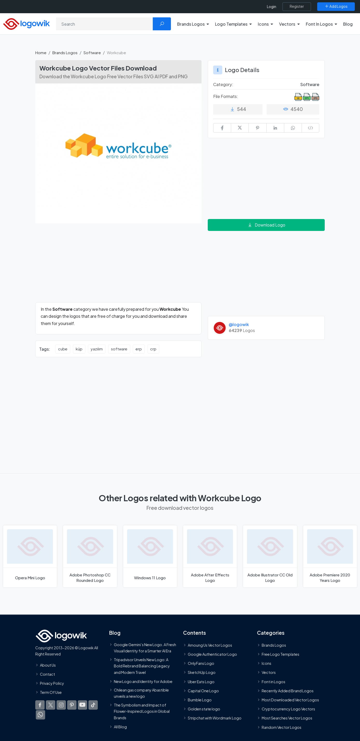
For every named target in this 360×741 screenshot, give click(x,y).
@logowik (239, 324)
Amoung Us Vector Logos (210, 645)
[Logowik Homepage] (26, 23)
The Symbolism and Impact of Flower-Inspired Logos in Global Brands (142, 711)
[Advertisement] (118, 266)
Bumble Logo (200, 699)
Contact (47, 674)
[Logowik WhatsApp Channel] (40, 714)
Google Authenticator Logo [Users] (212, 654)
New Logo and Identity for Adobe (143, 681)
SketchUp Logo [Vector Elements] (202, 672)
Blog (348, 24)
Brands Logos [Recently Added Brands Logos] (274, 645)
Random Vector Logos (281, 727)
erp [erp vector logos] (139, 349)
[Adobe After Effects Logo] (210, 556)
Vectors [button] (287, 24)
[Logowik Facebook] (40, 705)
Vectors (269, 672)
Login (271, 6)
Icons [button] (263, 24)
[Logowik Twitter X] (50, 705)
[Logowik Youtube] (82, 705)
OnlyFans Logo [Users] (201, 663)
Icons (266, 663)
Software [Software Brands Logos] (309, 84)
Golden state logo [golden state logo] (204, 709)
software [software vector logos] (119, 349)
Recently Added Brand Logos (288, 690)
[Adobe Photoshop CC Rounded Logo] (90, 556)
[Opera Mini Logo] (30, 556)
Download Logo (266, 225)
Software (92, 52)
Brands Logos (65, 52)
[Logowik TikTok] (93, 705)
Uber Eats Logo (201, 681)
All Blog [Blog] (120, 726)
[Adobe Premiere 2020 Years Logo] (330, 556)
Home (40, 52)
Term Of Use (51, 692)
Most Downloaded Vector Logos (290, 699)
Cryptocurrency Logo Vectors (288, 709)
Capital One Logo (203, 690)
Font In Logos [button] (319, 24)
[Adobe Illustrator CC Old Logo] (270, 556)
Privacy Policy (52, 683)
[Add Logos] (336, 6)
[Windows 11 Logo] (150, 556)
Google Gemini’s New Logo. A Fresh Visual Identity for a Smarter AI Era (145, 647)
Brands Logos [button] (191, 24)
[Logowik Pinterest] (72, 705)
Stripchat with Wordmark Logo (214, 718)
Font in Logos (273, 681)
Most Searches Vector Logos (287, 718)
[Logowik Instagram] (61, 705)
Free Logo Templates (280, 654)
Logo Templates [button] (231, 24)
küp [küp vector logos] (79, 349)
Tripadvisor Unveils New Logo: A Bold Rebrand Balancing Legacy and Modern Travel (142, 665)
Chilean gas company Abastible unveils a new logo (141, 693)
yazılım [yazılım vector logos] (97, 349)
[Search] (104, 23)
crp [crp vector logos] (153, 349)
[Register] (296, 6)
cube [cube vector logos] (62, 349)
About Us (48, 665)
